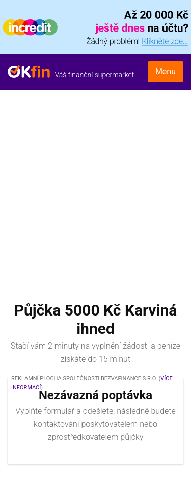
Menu (165, 71)
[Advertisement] (95, 190)
